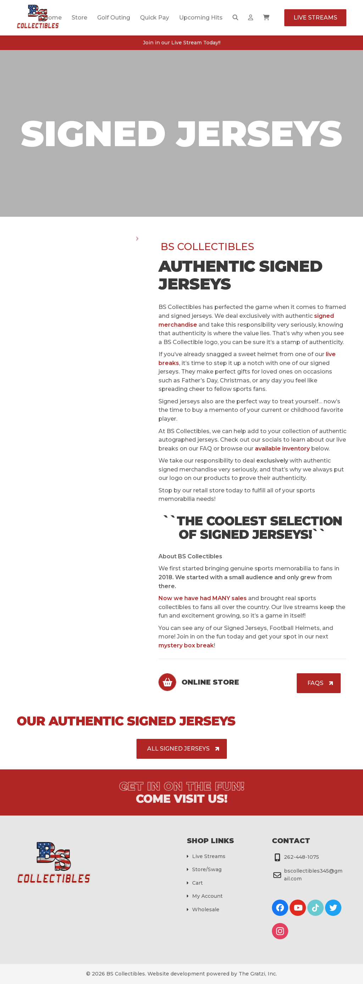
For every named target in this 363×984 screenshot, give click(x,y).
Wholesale (205, 909)
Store (79, 17)
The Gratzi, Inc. (258, 974)
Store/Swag (207, 869)
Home (53, 17)
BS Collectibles (125, 974)
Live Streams (315, 17)
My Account (207, 896)
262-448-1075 (301, 857)
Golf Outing (113, 17)
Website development (176, 974)
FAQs (315, 683)
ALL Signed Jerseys (178, 748)
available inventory (282, 448)
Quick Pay (154, 17)
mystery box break (186, 645)
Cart (197, 883)
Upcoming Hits (201, 17)
